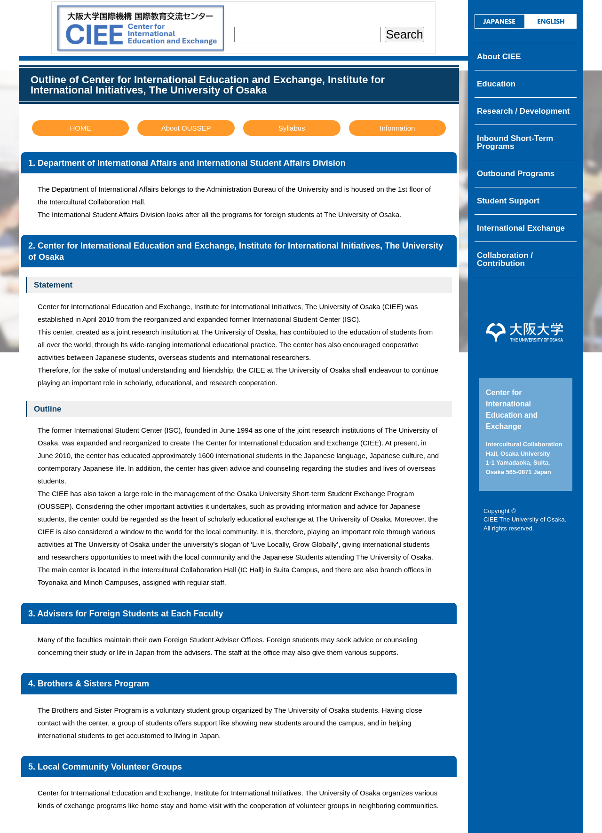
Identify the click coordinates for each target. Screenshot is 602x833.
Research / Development (523, 111)
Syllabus (291, 128)
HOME (80, 128)
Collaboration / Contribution (505, 259)
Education (496, 83)
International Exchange (521, 228)
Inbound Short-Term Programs (515, 142)
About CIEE (499, 56)
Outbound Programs (515, 173)
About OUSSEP (186, 128)
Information (397, 128)
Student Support (508, 200)
